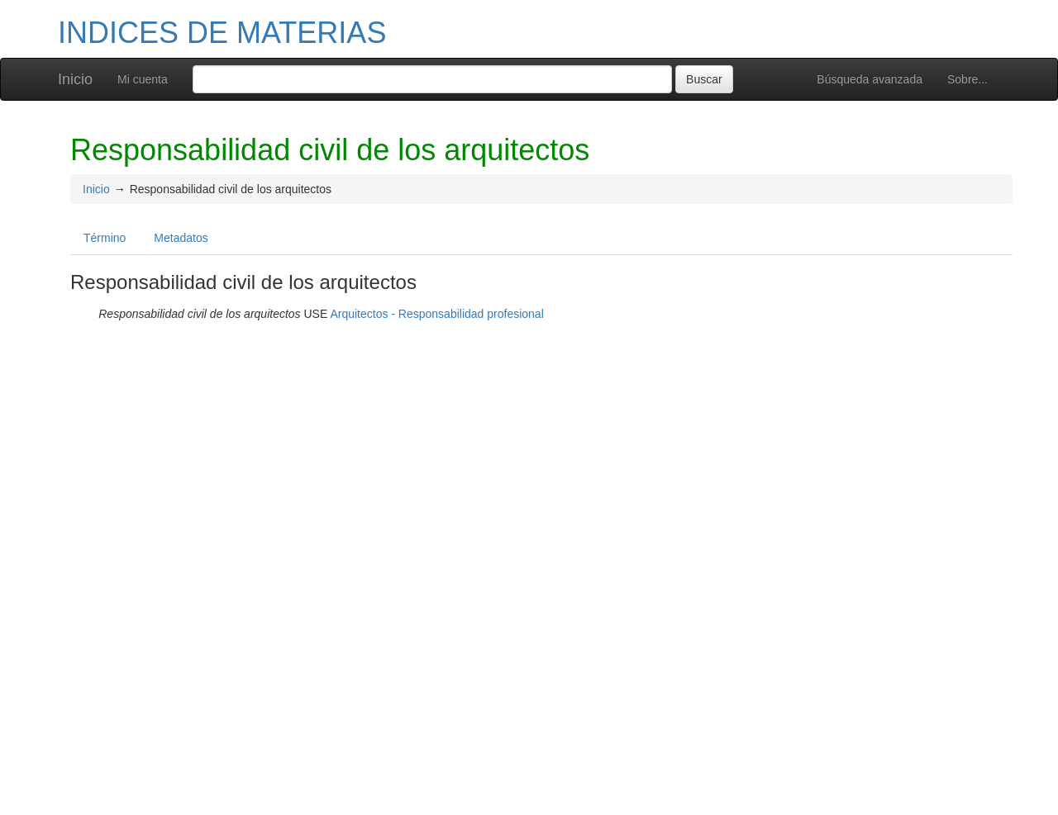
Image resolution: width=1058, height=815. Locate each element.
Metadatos (180, 237)
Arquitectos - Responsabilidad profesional (436, 313)
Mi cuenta (142, 79)
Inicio (75, 79)
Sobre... (967, 79)
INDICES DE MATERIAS (222, 33)
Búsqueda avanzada (869, 79)
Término (104, 237)
